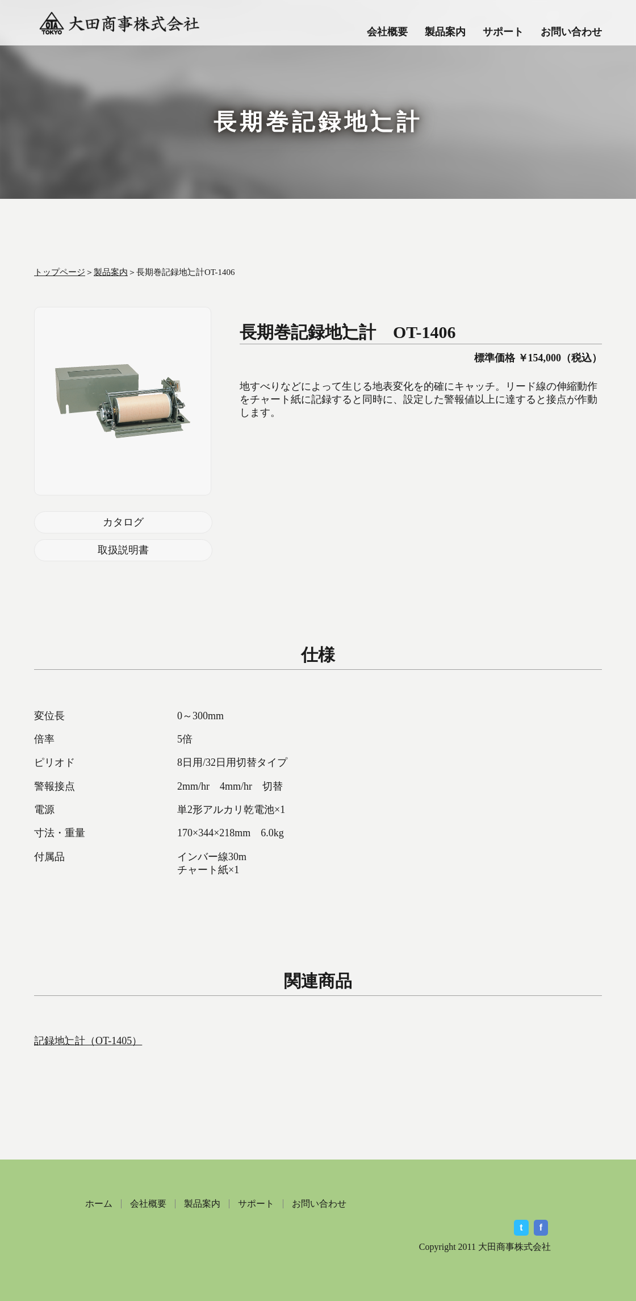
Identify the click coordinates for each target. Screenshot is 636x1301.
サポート (503, 32)
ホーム (98, 1203)
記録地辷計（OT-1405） (88, 1040)
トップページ (59, 272)
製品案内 (445, 32)
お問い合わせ (571, 32)
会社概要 (387, 32)
